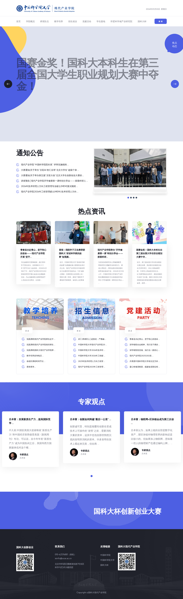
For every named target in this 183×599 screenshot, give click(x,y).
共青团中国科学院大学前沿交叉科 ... (145, 361)
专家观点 (24, 454)
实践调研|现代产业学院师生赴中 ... (41, 339)
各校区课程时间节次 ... (36, 361)
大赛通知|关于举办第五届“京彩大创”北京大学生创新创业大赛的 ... (52, 175)
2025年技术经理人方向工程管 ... (91, 361)
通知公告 (29, 153)
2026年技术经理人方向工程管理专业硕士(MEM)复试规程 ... (49, 186)
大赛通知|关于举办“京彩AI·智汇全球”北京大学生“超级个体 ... (50, 170)
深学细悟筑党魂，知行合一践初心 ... (145, 350)
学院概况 (30, 21)
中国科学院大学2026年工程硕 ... (91, 355)
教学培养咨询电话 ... (35, 355)
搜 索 (161, 21)
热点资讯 (91, 211)
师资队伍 (44, 21)
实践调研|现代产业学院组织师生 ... (41, 344)
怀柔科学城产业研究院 (121, 21)
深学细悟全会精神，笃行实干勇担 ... (145, 344)
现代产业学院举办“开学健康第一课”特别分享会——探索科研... (110, 253)
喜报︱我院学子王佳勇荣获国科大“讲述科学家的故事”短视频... (72, 253)
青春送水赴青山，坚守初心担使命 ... (145, 339)
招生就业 (72, 21)
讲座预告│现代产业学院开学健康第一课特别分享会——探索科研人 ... (54, 180)
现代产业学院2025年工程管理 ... (91, 367)
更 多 (130, 331)
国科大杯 (142, 21)
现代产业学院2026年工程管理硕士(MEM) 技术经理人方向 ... (49, 191)
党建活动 (86, 21)
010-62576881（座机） (65, 554)
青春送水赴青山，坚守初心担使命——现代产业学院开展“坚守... (33, 253)
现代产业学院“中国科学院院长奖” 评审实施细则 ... (45, 164)
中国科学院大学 (107, 560)
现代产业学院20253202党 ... (141, 355)
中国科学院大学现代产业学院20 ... (92, 344)
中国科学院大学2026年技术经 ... (91, 350)
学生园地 (101, 21)
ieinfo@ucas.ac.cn (63, 558)
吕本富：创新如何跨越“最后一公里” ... (90, 419)
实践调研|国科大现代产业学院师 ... (41, 350)
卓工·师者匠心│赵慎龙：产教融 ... (92, 339)
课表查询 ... (31, 367)
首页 (18, 21)
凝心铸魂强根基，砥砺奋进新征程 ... (145, 367)
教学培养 (58, 21)
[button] (8, 84)
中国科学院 (105, 555)
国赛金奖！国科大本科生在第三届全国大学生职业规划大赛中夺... (149, 253)
